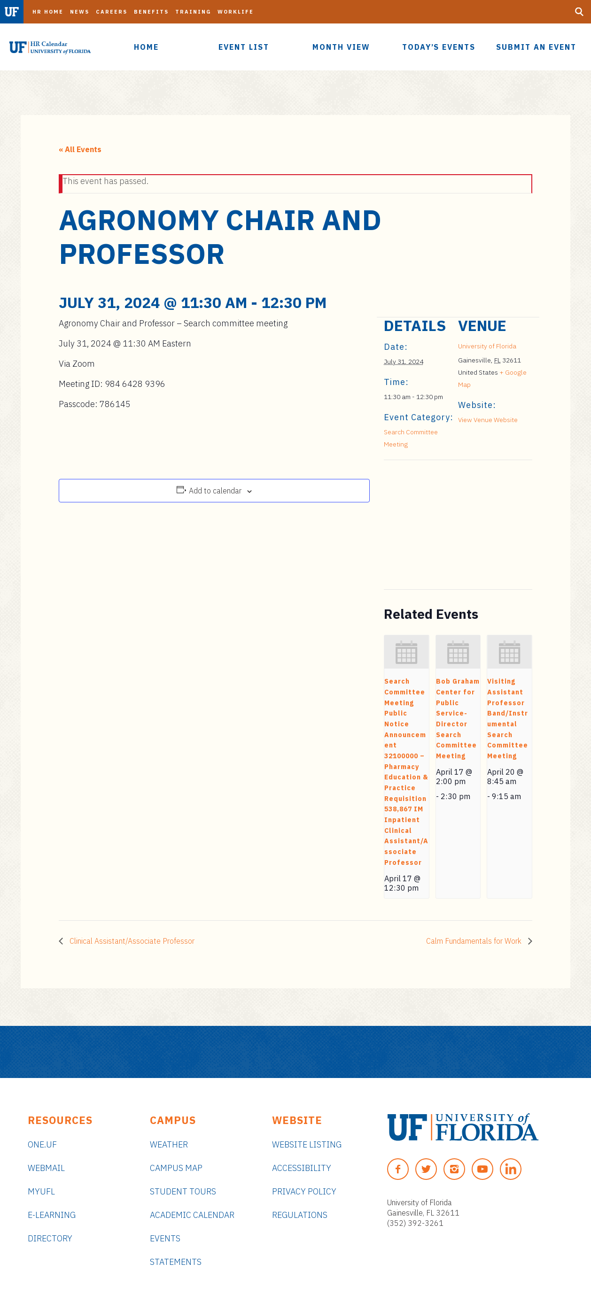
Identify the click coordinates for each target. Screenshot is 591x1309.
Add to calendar (215, 490)
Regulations (299, 1214)
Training (193, 11)
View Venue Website (488, 420)
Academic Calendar (192, 1214)
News (79, 11)
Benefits (151, 11)
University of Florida (487, 346)
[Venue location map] (433, 524)
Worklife (236, 11)
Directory (50, 1238)
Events (165, 1238)
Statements (176, 1261)
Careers (111, 11)
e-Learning (52, 1214)
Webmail (46, 1168)
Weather (169, 1144)
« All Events (80, 149)
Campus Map (176, 1168)
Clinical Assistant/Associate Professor (131, 941)
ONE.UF (42, 1144)
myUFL (41, 1191)
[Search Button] (579, 11)
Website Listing (307, 1144)
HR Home (47, 11)
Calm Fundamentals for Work (474, 941)
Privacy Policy (304, 1191)
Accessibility (301, 1168)
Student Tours (183, 1191)
